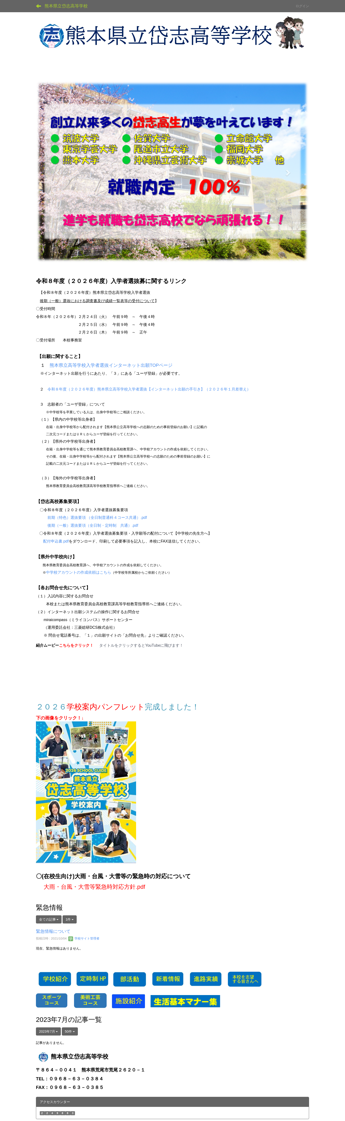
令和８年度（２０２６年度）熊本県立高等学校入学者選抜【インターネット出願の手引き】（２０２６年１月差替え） (149, 389)
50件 (70, 1031)
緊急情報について (53, 931)
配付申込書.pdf (56, 541)
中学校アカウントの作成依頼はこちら (78, 572)
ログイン (302, 6)
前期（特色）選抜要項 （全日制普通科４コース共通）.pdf (97, 517)
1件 (70, 919)
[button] (56, 171)
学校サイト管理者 (83, 938)
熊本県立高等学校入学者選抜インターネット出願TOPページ (111, 365)
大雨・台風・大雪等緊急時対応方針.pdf (94, 886)
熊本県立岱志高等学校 (66, 6)
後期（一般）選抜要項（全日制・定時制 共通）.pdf (92, 525)
